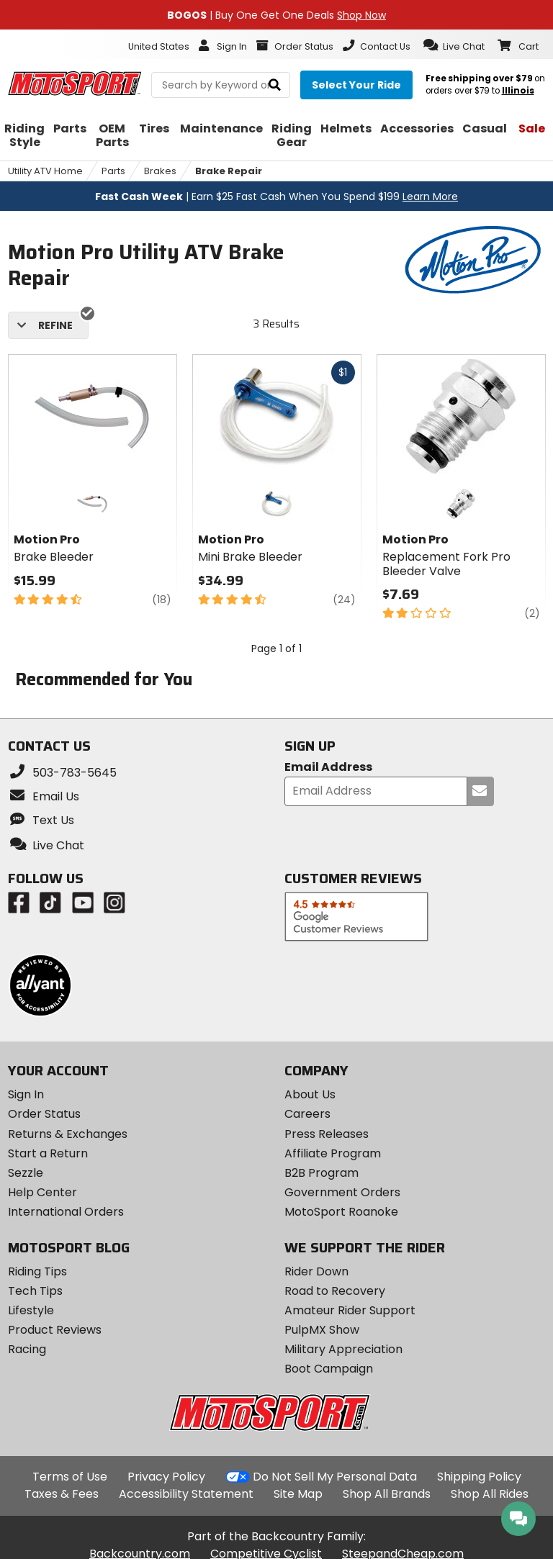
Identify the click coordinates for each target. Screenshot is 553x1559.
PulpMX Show (321, 1329)
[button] (454, 45)
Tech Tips (35, 1291)
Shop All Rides (490, 1494)
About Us (310, 1094)
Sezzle (25, 1173)
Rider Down (316, 1271)
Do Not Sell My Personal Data (335, 1476)
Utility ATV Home (45, 171)
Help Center (42, 1192)
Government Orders (342, 1192)
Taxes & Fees (61, 1494)
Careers (307, 1114)
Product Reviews (55, 1329)
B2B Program (321, 1173)
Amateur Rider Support (349, 1310)
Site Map (298, 1494)
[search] (274, 85)
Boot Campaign (328, 1368)
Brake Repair (228, 171)
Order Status (44, 1114)
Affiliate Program (332, 1153)
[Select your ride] (356, 85)
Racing (27, 1349)
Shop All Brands (387, 1494)
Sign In (26, 1094)
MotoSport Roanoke (341, 1211)
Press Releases (326, 1134)
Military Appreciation (343, 1349)
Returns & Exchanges (67, 1134)
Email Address (328, 767)
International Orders (66, 1211)
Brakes (160, 171)
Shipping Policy (479, 1476)
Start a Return (48, 1153)
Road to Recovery (334, 1291)
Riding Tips (37, 1271)
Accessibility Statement (186, 1494)
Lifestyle (31, 1310)
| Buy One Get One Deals (276, 15)
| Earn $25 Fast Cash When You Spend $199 (276, 196)
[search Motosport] (220, 85)
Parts (113, 171)
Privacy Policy (166, 1476)
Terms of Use (69, 1476)
